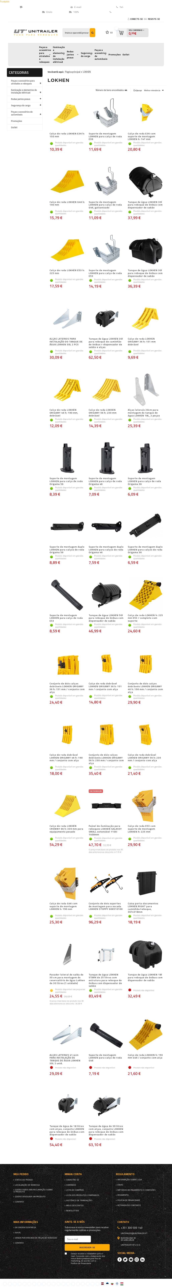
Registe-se (154, 19)
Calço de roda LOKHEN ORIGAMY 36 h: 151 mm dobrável (142, 341)
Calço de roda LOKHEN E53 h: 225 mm (67, 272)
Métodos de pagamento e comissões (136, 1190)
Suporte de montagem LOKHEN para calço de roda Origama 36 (144, 481)
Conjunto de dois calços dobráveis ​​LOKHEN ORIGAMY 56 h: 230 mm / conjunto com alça (106, 759)
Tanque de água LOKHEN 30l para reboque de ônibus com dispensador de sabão (145, 205)
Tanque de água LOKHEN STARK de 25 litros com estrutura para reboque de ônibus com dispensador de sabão (105, 980)
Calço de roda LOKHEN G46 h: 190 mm (67, 204)
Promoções (115, 54)
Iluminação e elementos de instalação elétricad (59, 54)
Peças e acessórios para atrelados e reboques (45, 54)
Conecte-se (136, 19)
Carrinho (71, 1185)
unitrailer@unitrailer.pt (95, 7)
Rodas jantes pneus (70, 54)
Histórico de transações (79, 1200)
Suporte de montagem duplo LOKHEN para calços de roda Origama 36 (145, 549)
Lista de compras (75, 1190)
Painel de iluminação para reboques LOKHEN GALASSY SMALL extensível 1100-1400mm (105, 830)
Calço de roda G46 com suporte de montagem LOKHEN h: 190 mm (63, 906)
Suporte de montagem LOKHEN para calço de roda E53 (105, 273)
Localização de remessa (27, 1185)
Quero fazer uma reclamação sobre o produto (33, 1191)
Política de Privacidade (81, 1263)
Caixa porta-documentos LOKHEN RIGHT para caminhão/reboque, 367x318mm (143, 907)
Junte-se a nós (75, 1221)
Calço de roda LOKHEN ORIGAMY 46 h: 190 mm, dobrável (64, 413)
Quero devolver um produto (30, 1197)
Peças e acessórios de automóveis (101, 54)
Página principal (72, 71)
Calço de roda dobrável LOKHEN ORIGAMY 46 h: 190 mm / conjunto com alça (66, 757)
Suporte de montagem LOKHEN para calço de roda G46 (105, 1058)
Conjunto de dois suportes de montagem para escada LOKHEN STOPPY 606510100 (106, 906)
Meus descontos (75, 1205)
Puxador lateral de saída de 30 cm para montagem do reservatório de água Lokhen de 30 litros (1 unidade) (67, 979)
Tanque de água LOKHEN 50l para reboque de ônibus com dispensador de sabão (106, 618)
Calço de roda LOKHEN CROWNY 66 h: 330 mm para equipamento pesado (66, 829)
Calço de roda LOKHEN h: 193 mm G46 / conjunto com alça (145, 1056)
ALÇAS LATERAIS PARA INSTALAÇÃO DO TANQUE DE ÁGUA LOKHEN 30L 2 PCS (66, 341)
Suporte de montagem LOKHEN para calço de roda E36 (105, 136)
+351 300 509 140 (131, 1227)
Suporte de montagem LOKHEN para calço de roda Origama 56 (66, 481)
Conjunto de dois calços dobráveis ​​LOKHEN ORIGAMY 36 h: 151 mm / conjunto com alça (67, 687)
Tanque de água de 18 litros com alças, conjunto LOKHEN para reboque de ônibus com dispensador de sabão (67, 1130)
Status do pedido (24, 1180)
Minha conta (73, 1174)
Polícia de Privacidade (128, 1200)
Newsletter (72, 1211)
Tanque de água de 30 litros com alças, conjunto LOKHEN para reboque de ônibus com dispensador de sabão (106, 1130)
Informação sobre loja (129, 1180)
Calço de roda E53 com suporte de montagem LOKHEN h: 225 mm (142, 829)
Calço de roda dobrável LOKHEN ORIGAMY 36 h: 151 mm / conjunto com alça (105, 686)
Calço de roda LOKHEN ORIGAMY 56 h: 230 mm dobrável (103, 413)
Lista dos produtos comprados (82, 1195)
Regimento (123, 1195)
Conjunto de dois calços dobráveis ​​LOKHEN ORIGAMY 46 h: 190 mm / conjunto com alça (145, 687)
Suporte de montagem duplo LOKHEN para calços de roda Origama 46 (106, 549)
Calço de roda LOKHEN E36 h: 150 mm (67, 135)
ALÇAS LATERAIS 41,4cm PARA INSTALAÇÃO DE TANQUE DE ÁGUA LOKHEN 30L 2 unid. (65, 1059)
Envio (120, 1185)
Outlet (125, 54)
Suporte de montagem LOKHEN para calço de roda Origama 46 (105, 481)
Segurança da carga (86, 54)
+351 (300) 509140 (134, 7)
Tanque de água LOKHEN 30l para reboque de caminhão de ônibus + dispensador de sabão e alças (106, 343)
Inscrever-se (87, 1247)
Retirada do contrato (129, 1205)
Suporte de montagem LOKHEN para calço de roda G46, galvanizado (105, 205)
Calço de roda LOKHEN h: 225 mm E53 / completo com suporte (145, 618)
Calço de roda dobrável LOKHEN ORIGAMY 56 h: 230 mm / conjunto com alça (144, 757)
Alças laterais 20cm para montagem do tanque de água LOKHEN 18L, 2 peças (144, 413)
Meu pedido (21, 1174)
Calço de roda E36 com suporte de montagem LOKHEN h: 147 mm (142, 136)
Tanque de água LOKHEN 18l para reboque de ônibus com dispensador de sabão (145, 977)
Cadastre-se (72, 1180)
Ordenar (137, 90)
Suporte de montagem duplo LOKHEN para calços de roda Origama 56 (67, 549)
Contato (117, 12)
